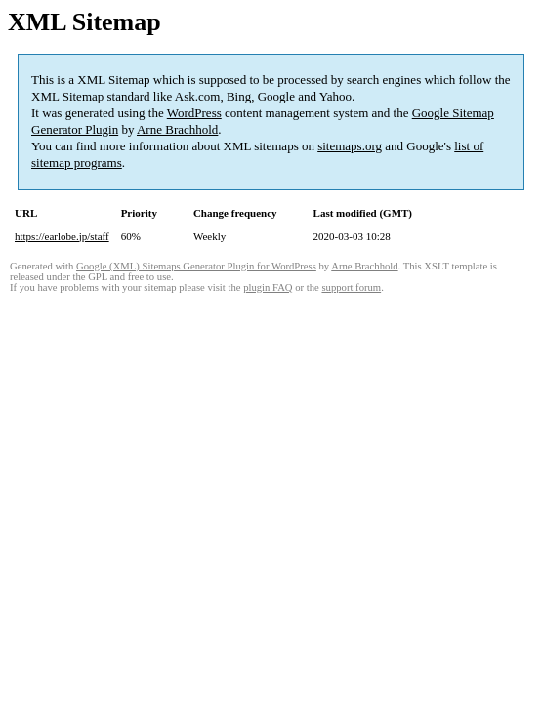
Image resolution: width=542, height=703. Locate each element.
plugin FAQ (267, 287)
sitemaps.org (349, 146)
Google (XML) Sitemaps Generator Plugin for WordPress (196, 266)
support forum (351, 287)
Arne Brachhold (177, 129)
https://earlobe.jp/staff (62, 236)
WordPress (194, 112)
